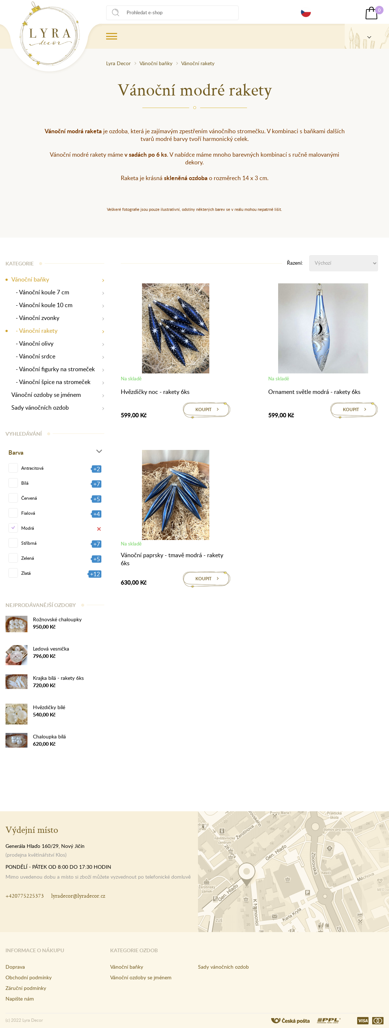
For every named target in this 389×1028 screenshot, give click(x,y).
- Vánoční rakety (34, 331)
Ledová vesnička (51, 648)
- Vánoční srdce (33, 356)
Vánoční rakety (197, 63)
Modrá (27, 528)
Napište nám (19, 998)
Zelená (27, 558)
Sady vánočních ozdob (40, 407)
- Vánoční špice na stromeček (50, 382)
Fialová (28, 513)
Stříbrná (29, 543)
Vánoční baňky (155, 63)
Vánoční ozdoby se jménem (46, 395)
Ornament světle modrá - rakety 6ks (314, 392)
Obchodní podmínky (28, 977)
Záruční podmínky (25, 987)
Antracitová (32, 468)
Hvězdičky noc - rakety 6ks (155, 392)
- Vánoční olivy (32, 343)
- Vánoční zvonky (35, 318)
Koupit (203, 409)
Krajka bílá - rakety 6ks (58, 677)
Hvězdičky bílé (49, 707)
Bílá (25, 483)
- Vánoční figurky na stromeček (53, 369)
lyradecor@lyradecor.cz (78, 896)
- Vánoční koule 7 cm (40, 292)
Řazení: (295, 262)
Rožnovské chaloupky (57, 619)
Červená (29, 498)
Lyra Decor (118, 63)
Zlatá (26, 573)
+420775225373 (24, 896)
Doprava (15, 966)
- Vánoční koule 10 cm (41, 305)
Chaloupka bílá (49, 736)
